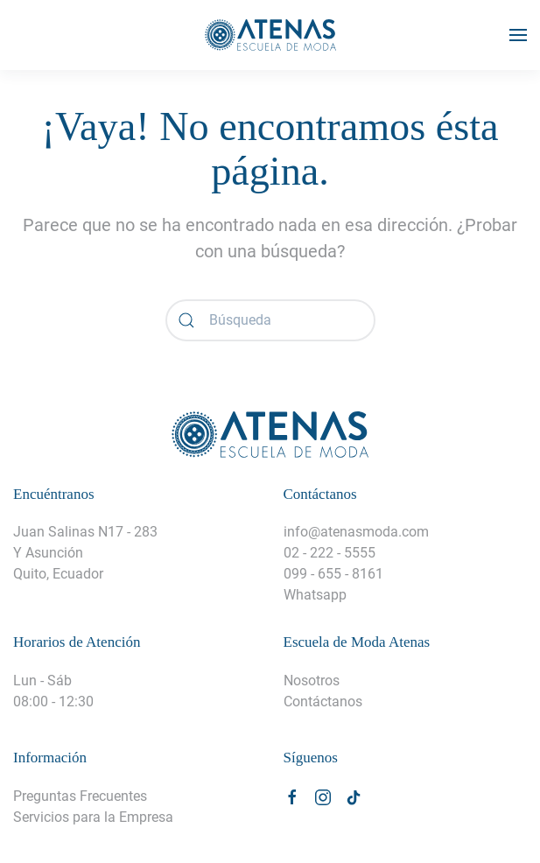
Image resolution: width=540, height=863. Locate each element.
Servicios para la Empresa (93, 817)
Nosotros (312, 680)
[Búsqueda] (270, 320)
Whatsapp (315, 594)
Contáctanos (323, 701)
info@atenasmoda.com (356, 531)
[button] (518, 35)
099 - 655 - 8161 (333, 573)
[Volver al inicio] (270, 35)
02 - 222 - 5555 (329, 552)
